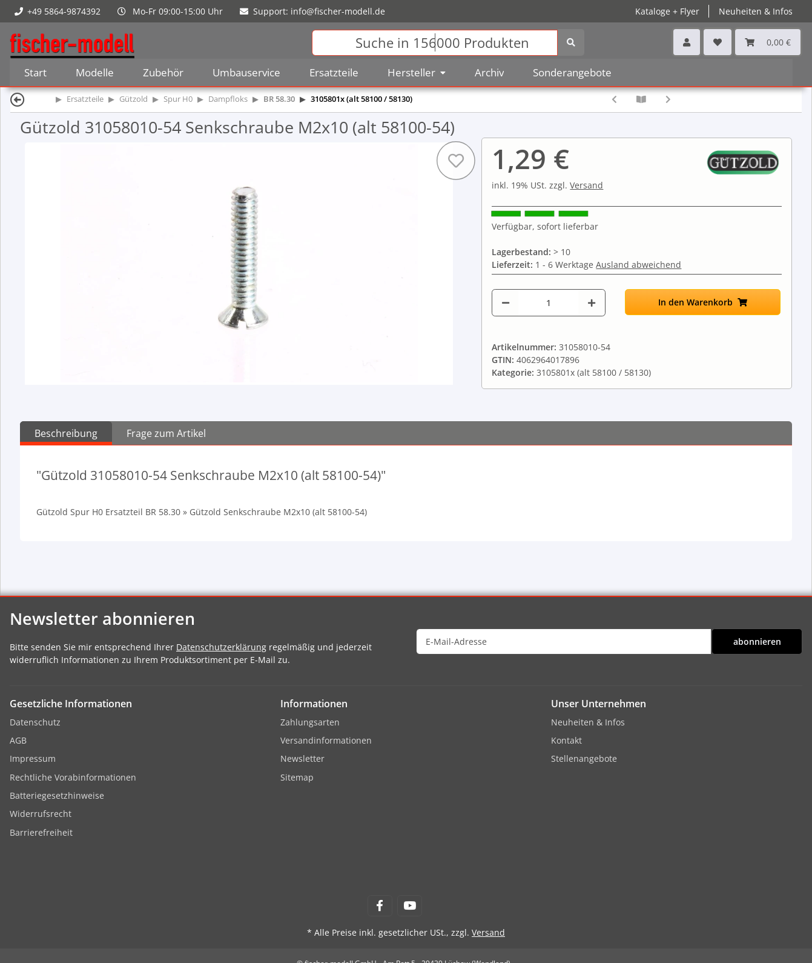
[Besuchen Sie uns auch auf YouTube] (409, 905)
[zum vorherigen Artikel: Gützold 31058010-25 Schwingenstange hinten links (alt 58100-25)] (614, 99)
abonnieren (757, 641)
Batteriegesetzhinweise (57, 795)
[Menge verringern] (505, 303)
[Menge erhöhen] (591, 303)
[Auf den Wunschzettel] (456, 160)
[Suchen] (435, 43)
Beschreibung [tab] (66, 433)
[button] (687, 42)
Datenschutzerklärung (221, 647)
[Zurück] (17, 99)
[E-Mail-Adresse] (564, 641)
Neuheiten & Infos (756, 11)
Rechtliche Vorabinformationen (73, 777)
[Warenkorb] (767, 42)
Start (35, 72)
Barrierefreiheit (41, 832)
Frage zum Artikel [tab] (166, 433)
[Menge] (548, 303)
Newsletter (302, 758)
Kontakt (566, 740)
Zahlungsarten (310, 722)
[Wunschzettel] (717, 42)
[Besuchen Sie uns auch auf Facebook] (380, 905)
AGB (18, 740)
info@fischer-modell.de (338, 11)
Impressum (33, 758)
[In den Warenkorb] (703, 302)
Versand (586, 185)
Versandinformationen (326, 740)
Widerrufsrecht (40, 813)
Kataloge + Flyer (667, 11)
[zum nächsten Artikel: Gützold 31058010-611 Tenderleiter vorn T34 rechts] (668, 99)
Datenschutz (35, 722)
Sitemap (297, 777)
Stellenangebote (584, 758)
